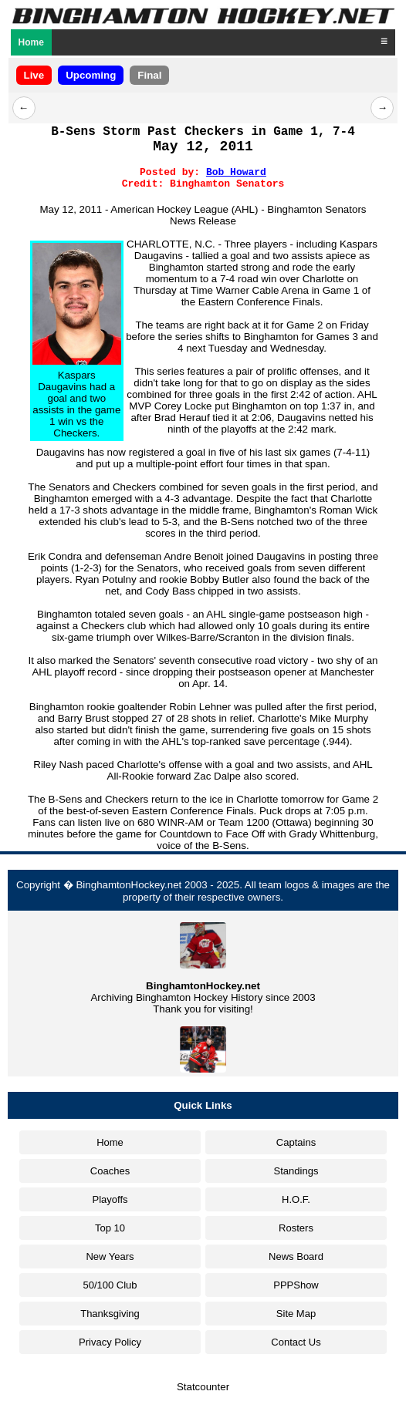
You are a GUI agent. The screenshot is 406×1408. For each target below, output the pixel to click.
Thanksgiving (110, 1313)
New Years (110, 1256)
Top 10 (110, 1228)
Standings (296, 1171)
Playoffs (109, 1199)
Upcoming (91, 75)
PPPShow (296, 1285)
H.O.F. (296, 1199)
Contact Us (295, 1342)
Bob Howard (236, 172)
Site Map (296, 1313)
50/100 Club (110, 1285)
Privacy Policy (110, 1342)
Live (34, 75)
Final (149, 75)
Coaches (110, 1171)
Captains (296, 1142)
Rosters (296, 1228)
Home (31, 42)
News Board (296, 1256)
